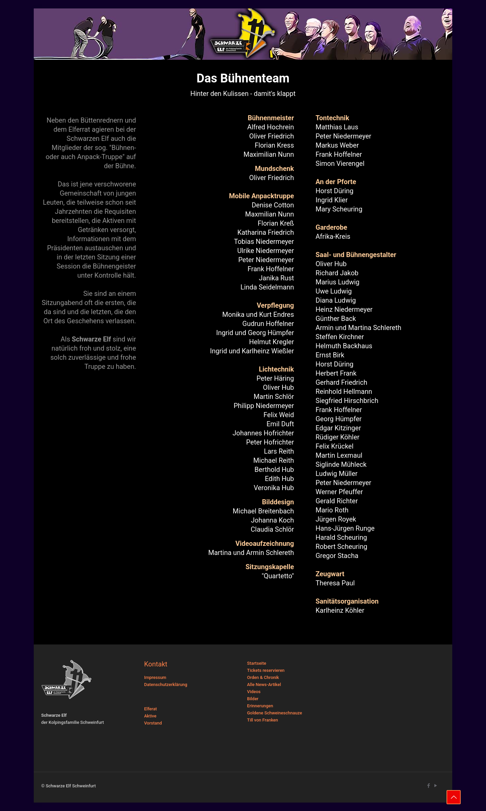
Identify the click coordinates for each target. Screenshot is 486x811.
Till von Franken (262, 720)
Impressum (155, 677)
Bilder (253, 698)
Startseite (256, 663)
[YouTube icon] (435, 786)
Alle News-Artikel (264, 684)
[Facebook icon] (428, 786)
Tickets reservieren (266, 670)
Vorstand (153, 723)
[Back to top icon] (454, 797)
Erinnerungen (260, 705)
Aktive (150, 715)
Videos (254, 691)
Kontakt (155, 664)
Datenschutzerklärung (165, 684)
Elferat (150, 708)
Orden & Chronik (263, 677)
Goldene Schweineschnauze (274, 712)
